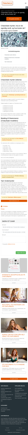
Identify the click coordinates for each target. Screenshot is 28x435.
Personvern (7, 430)
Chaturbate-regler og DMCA (6, 397)
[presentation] (11, 248)
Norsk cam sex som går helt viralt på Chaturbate (13, 335)
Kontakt (7, 427)
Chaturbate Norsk (4, 408)
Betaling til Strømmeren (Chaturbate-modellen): (12, 58)
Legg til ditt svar (21, 252)
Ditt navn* (4, 224)
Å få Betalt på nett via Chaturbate (21, 393)
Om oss (20, 427)
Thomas (2, 209)
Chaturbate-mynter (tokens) (10, 54)
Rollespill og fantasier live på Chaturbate (13, 305)
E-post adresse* (5, 229)
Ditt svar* (4, 234)
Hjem (2, 10)
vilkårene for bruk (11, 244)
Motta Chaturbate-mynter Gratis (20, 398)
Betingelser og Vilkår (20, 430)
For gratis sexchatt (14, 18)
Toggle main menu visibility (26, 3)
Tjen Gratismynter (8, 61)
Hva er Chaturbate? (8, 76)
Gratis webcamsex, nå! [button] (14, 200)
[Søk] (27, 7)
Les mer (14, 282)
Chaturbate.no (7, 3)
